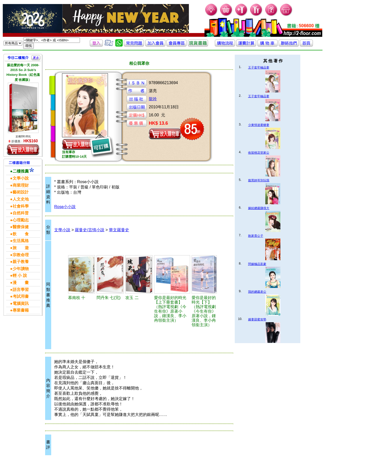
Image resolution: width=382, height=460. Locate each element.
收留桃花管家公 (258, 152)
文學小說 (62, 230)
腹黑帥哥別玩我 (258, 180)
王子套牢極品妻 (258, 67)
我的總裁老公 (257, 291)
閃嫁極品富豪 (257, 264)
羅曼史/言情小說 (89, 230)
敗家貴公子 (255, 236)
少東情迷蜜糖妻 (258, 125)
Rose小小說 (65, 207)
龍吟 (153, 99)
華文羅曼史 (119, 230)
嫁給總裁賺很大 (258, 208)
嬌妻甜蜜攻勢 (257, 319)
